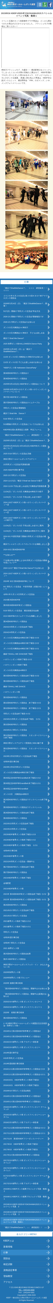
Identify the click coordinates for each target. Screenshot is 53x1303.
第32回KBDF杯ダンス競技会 (15, 724)
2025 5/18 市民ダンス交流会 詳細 (17, 454)
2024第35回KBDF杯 (11, 600)
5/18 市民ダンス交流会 (12, 419)
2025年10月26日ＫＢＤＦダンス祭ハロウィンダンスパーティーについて (25, 390)
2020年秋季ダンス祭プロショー (16, 978)
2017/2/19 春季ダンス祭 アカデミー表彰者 (21, 1183)
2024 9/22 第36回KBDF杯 (14, 549)
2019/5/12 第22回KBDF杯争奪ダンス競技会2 (22, 1031)
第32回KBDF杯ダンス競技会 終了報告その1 (22, 708)
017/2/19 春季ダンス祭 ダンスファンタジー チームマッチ (25, 1177)
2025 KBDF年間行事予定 (13, 470)
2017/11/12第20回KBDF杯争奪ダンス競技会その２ (24, 1128)
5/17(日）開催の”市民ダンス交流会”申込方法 (21, 311)
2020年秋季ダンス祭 (11, 972)
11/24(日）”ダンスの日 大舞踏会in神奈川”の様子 (23, 492)
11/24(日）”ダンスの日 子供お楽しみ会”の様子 (22, 497)
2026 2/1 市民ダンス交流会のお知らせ (19, 322)
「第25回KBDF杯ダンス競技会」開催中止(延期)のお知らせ (25, 995)
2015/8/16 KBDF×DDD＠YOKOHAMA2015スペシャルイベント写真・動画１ (25, 1221)
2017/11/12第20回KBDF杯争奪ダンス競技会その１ (24, 1133)
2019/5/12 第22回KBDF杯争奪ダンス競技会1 (22, 1036)
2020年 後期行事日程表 (13, 983)
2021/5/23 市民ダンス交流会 (15, 916)
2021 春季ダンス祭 (11, 948)
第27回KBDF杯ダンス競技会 (15, 872)
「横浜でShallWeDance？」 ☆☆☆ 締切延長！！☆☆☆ (25, 289)
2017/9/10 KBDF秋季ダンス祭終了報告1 (20, 1149)
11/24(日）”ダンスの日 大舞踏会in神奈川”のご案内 (24, 531)
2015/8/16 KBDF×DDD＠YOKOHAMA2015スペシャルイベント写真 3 (25, 1205)
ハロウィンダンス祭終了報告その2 (17, 659)
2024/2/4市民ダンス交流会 (14, 632)
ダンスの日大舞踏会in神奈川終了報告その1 (21, 649)
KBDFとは (8, 1240)
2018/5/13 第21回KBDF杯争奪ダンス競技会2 (22, 1096)
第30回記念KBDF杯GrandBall (15, 789)
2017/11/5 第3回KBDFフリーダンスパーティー (23, 1139)
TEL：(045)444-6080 (26, 1290)
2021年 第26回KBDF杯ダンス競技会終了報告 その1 (24, 899)
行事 (5, 1252)
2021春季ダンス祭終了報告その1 (17, 927)
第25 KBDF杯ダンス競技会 (14, 959)
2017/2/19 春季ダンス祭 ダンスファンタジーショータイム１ (24, 1169)
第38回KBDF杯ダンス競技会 (15, 378)
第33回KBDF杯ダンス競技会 (15, 697)
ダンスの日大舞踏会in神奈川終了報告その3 (21, 638)
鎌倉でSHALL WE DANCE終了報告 (18, 654)
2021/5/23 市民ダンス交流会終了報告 (18, 910)
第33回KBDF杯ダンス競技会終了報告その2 (21, 676)
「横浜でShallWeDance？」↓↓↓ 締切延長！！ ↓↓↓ (25, 435)
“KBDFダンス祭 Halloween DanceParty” (20, 368)
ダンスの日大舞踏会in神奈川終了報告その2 (21, 643)
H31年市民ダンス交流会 (13, 1058)
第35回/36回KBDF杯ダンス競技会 (17, 605)
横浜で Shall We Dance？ (14, 413)
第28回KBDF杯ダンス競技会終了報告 (18, 813)
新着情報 (7, 1246)
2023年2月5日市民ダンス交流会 (16, 767)
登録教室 (7, 1276)
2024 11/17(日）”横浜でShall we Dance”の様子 (23, 481)
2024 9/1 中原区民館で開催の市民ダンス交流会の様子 (24, 537)
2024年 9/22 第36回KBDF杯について (18, 581)
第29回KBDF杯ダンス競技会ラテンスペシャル (22, 807)
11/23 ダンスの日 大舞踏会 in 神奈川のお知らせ (23, 357)
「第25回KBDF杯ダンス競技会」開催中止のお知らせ (25, 988)
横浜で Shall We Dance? (13, 338)
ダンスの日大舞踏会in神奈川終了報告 (18, 772)
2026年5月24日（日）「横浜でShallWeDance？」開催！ (25, 304)
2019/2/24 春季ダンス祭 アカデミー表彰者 (21, 1042)
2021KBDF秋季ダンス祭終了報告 (17, 878)
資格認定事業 (10, 1270)
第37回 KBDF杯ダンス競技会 (15, 397)
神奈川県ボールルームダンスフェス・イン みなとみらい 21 (25, 965)
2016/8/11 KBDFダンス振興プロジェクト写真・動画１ (25, 1198)
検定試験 (7, 1264)
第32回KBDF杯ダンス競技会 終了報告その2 (22, 703)
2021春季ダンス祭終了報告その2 (17, 921)
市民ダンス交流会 (10, 932)
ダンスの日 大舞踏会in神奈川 (16, 794)
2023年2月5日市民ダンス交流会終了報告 (20, 756)
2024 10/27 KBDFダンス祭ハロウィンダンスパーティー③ (24, 503)
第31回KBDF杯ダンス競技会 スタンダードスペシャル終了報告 (25, 736)
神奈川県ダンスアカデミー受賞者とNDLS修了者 (23, 743)
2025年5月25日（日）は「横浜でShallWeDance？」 (25, 440)
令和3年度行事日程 (11, 937)
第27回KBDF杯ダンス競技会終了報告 (18, 867)
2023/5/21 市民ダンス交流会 (15, 730)
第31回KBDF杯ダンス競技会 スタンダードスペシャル (25, 749)
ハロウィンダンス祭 (11, 692)
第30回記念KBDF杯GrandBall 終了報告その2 (22, 778)
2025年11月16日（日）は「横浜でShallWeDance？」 (17, 350)
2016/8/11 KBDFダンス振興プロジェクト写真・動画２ (25, 1190)
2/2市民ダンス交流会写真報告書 (16, 464)
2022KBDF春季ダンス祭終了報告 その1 (20, 845)
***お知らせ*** (9, 555)
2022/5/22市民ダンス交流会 (14, 829)
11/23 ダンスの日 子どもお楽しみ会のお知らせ (22, 362)
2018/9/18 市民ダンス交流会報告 (17, 1091)
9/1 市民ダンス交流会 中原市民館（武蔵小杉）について (25, 588)
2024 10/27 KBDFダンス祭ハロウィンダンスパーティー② (24, 511)
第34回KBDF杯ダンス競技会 (15, 621)
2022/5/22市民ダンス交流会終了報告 (18, 823)
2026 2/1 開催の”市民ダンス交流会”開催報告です (23, 317)
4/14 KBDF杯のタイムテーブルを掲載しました (22, 616)
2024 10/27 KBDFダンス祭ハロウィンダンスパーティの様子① (24, 519)
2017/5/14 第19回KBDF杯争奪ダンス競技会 (21, 1155)
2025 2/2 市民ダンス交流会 (14, 475)
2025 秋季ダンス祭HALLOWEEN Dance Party (24, 344)
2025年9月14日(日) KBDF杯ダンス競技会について (24, 384)
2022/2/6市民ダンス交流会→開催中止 (19, 861)
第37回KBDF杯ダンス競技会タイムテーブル (21, 402)
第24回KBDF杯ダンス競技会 (15, 1018)
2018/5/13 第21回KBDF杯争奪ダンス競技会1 (22, 1101)
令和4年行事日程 (10, 851)
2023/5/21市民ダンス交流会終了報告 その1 (21, 719)
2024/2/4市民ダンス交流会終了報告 (18, 627)
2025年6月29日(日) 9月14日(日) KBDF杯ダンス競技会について (24, 447)
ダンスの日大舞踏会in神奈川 (15, 670)
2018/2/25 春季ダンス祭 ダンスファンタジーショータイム (24, 1116)
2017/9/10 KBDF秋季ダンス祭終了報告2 (20, 1144)
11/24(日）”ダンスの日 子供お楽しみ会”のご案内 (23, 525)
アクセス (7, 1282)
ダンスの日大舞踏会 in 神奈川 (15, 327)
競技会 (6, 1258)
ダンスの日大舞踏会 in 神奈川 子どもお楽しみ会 (24, 333)
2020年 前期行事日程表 (13, 1012)
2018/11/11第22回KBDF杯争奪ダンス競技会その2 (24, 1069)
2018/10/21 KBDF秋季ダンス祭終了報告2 (21, 1080)
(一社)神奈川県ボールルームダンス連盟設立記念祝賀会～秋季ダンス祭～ (25, 1024)
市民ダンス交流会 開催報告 (14, 408)
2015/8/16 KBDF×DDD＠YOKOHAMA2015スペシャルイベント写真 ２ (25, 1213)
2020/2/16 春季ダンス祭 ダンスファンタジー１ (22, 1007)
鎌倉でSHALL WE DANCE (14, 686)
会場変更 (7, 883)
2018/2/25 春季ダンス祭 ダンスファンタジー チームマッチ (24, 1108)
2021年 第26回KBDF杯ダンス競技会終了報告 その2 (24, 894)
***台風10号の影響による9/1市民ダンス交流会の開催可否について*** (25, 561)
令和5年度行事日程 (11, 762)
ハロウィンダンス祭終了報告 (15, 665)
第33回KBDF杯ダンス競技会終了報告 (18, 681)
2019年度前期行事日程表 (13, 1064)
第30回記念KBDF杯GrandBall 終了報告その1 (22, 783)
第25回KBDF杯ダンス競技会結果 (17, 954)
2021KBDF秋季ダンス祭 (13, 889)
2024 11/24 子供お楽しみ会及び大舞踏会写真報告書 (24, 486)
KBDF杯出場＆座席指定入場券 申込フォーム (22, 430)
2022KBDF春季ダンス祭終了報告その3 (19, 834)
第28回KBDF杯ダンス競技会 (15, 818)
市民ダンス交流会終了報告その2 (16, 714)
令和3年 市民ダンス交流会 (14, 943)
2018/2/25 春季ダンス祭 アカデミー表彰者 (21, 1122)
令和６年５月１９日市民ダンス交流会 (19, 594)
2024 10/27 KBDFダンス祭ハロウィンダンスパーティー (24, 574)
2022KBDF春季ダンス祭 (13, 856)
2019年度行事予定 (11, 1053)
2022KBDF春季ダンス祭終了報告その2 (19, 840)
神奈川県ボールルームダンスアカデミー (19, 459)
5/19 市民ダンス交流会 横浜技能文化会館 (21, 611)
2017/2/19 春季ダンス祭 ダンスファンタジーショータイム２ (24, 1161)
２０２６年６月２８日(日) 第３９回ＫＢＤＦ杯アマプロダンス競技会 (25, 297)
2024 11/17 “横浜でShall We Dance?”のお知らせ (23, 568)
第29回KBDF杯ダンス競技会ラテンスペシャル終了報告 (25, 800)
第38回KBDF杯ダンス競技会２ (16, 373)
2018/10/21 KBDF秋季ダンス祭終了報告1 (21, 1085)
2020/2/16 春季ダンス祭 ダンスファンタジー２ (22, 1002)
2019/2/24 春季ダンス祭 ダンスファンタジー (21, 1047)
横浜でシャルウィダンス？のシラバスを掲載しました (25, 544)
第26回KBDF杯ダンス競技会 (15, 905)
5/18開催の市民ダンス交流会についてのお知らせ (23, 424)
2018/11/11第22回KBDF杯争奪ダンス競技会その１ (24, 1074)
